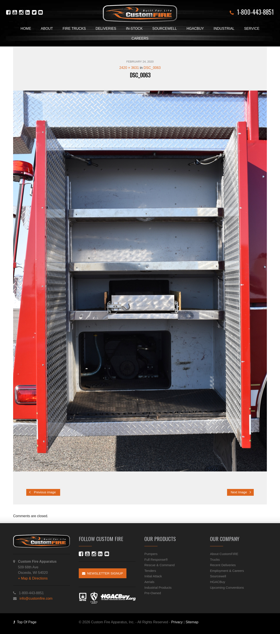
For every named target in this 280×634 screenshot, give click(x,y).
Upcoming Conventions (227, 587)
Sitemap (192, 622)
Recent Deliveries (223, 565)
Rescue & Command (159, 565)
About (47, 28)
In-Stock (134, 28)
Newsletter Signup (102, 573)
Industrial (224, 28)
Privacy (177, 622)
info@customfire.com (35, 598)
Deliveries (106, 28)
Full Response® (156, 559)
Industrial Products (158, 587)
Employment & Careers (227, 571)
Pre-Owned (152, 593)
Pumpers (151, 554)
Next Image (241, 492)
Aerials (149, 582)
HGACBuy (195, 28)
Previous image (42, 492)
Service (251, 28)
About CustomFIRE (224, 554)
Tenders (150, 571)
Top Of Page (25, 622)
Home (26, 28)
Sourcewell (164, 28)
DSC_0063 (152, 68)
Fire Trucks (74, 28)
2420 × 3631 (129, 68)
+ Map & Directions (33, 578)
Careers (139, 38)
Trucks (215, 559)
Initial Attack (153, 576)
